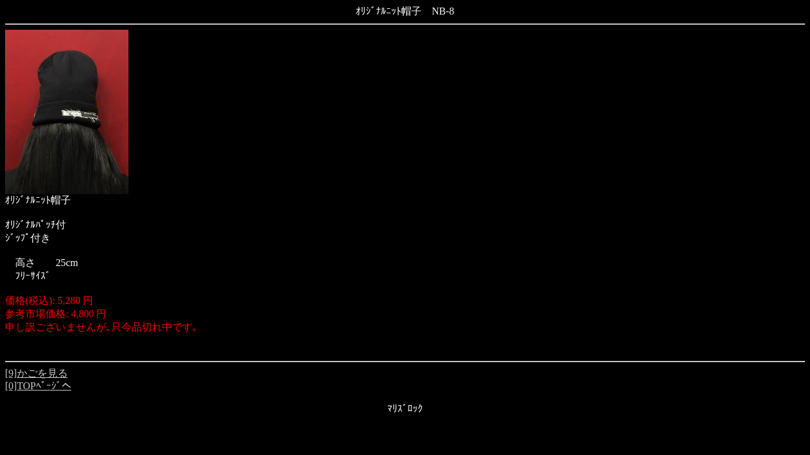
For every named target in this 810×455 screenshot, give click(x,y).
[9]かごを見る (36, 373)
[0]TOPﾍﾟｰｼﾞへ (38, 385)
